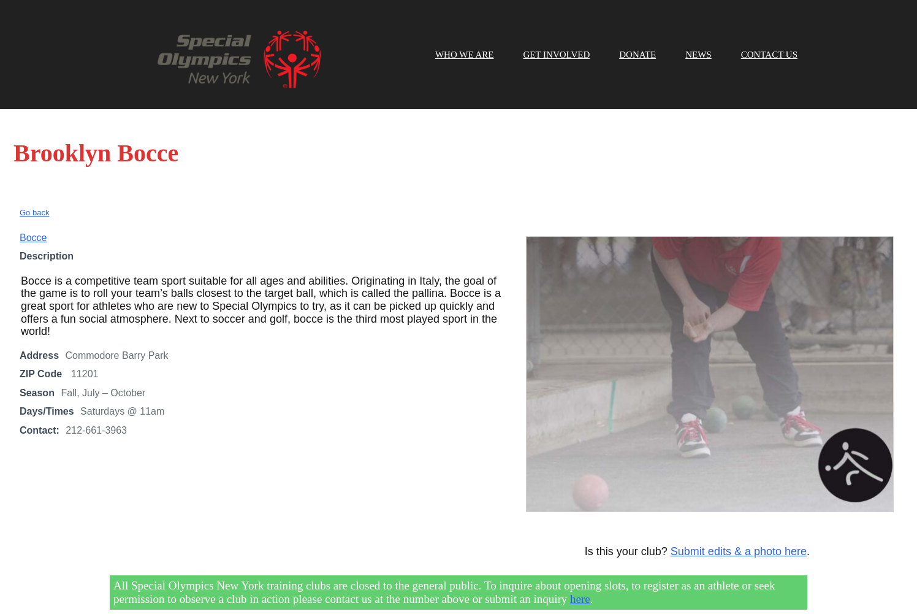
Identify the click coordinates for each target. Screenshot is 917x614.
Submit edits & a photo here (739, 534)
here (580, 581)
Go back (34, 194)
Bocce (33, 220)
